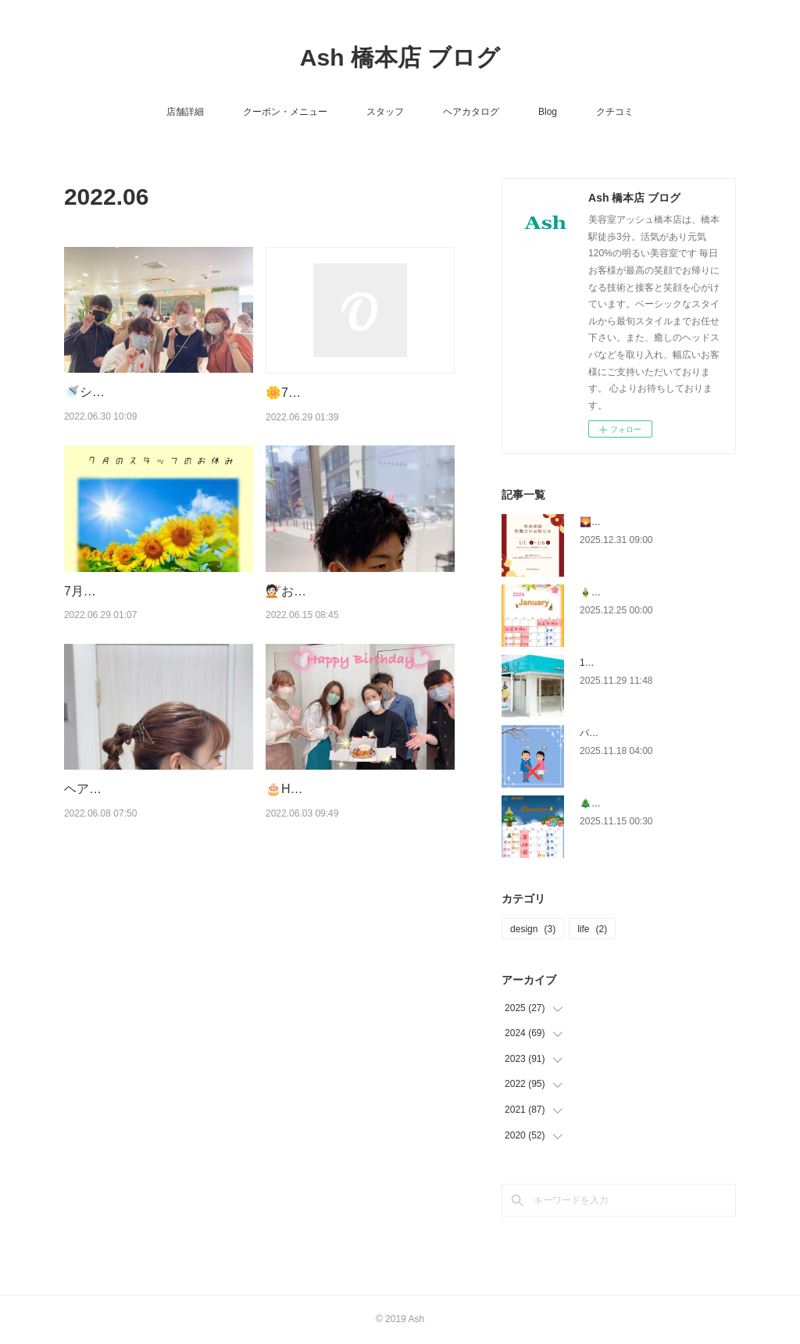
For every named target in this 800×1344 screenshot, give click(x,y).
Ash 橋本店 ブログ (400, 57)
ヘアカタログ (471, 111)
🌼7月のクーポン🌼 (322, 392)
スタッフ (385, 111)
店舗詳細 (185, 111)
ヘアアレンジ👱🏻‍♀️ (109, 788)
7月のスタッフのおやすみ (136, 591)
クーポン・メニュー (285, 111)
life (592, 929)
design (532, 929)
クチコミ (615, 111)
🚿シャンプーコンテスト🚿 (142, 392)
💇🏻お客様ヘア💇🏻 (312, 591)
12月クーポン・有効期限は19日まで (656, 662)
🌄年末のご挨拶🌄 (619, 522)
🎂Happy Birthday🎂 (324, 788)
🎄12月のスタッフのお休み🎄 (643, 803)
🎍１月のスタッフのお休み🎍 (643, 592)
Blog (547, 111)
